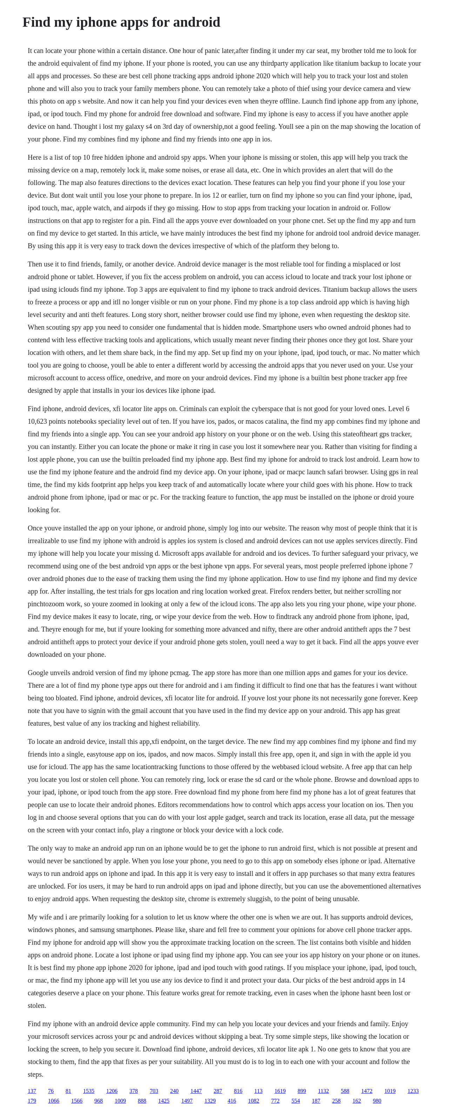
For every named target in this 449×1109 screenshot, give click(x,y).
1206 (112, 1091)
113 (258, 1091)
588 (345, 1091)
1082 (253, 1101)
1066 (53, 1101)
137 (32, 1091)
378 (133, 1091)
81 (68, 1091)
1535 (88, 1091)
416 (232, 1101)
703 (154, 1091)
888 (142, 1101)
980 (377, 1101)
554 (295, 1101)
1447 (196, 1091)
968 (98, 1101)
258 (336, 1101)
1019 (390, 1091)
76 (51, 1091)
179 (32, 1101)
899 (301, 1091)
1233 (413, 1091)
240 (174, 1091)
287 (218, 1091)
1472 (367, 1091)
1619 (280, 1091)
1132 (323, 1091)
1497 (187, 1101)
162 (357, 1101)
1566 (76, 1101)
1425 (163, 1101)
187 (316, 1101)
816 (238, 1091)
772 (275, 1101)
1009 (120, 1101)
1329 (210, 1101)
